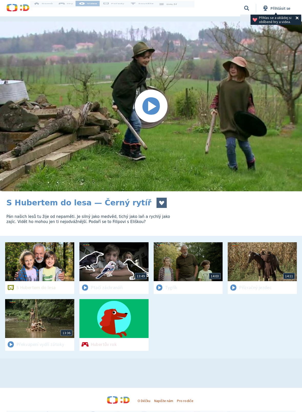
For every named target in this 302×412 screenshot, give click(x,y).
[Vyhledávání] (246, 8)
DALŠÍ (172, 8)
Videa (92, 8)
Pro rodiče (185, 400)
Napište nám (163, 400)
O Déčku (144, 400)
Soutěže (146, 8)
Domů (48, 8)
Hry (70, 8)
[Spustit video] (151, 106)
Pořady (118, 8)
